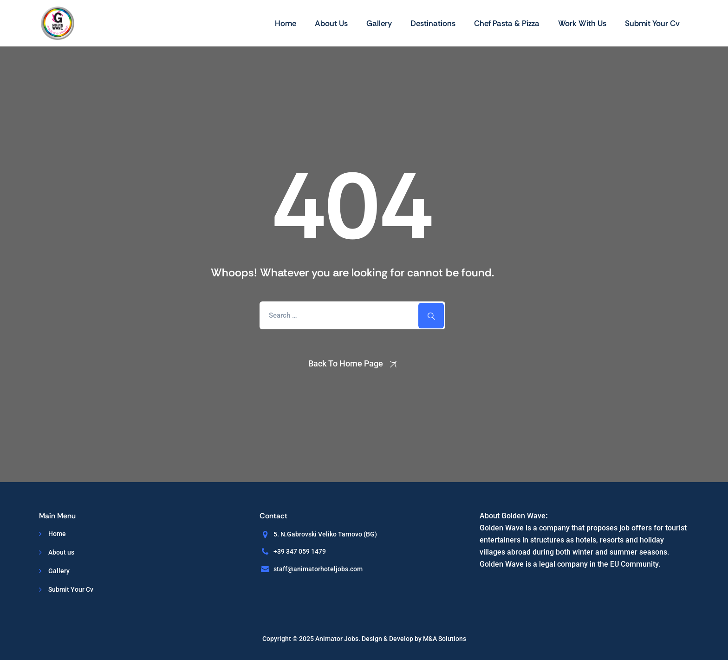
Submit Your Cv (652, 23)
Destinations (432, 23)
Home (285, 23)
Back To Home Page (345, 363)
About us (331, 23)
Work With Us (582, 23)
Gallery (379, 23)
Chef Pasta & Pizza (507, 23)
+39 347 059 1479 (299, 551)
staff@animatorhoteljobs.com (318, 569)
